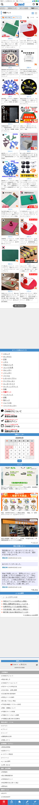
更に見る (35, 590)
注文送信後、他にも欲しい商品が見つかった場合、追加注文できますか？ (16, 609)
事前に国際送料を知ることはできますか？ (16, 604)
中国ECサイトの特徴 (8, 711)
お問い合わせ (6, 765)
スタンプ (6, 354)
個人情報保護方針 (7, 775)
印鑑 (5, 389)
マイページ (5, 758)
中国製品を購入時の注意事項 (11, 718)
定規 (5, 359)
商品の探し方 (6, 679)
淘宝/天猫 (6, 17)
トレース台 (7, 403)
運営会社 (4, 786)
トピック (35, 542)
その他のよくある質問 (31, 615)
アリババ (16, 17)
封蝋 (5, 397)
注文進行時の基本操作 (9, 693)
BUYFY (4, 793)
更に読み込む (19, 306)
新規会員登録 (6, 747)
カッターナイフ (9, 384)
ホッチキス (7, 356)
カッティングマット (10, 386)
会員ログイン (6, 750)
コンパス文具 (8, 367)
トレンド (4, 733)
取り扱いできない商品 (9, 701)
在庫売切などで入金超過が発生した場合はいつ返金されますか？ (16, 606)
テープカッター (9, 381)
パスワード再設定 (7, 754)
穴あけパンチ (8, 365)
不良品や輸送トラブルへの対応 (11, 704)
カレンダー (7, 370)
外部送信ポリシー (7, 779)
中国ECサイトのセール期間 (10, 715)
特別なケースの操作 (8, 697)
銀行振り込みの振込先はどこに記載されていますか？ (16, 612)
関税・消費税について (9, 708)
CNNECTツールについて (9, 683)
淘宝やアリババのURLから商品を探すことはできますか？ (16, 601)
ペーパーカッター (10, 405)
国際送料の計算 (7, 736)
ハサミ (5, 362)
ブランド (4, 729)
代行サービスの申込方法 (9, 686)
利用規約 (4, 772)
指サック (6, 400)
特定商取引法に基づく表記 (10, 782)
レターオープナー (10, 378)
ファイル (6, 376)
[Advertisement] (19, 329)
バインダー (7, 373)
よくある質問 (6, 761)
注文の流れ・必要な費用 (9, 690)
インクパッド (8, 395)
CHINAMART (6, 797)
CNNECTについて (7, 676)
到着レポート (6, 740)
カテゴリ (4, 726)
